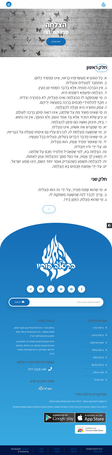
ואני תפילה (100, 379)
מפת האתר (41, 450)
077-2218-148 (37, 369)
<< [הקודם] (101, 68)
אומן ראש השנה (98, 342)
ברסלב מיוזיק (99, 335)
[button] (109, 225)
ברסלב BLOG (99, 364)
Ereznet (25, 449)
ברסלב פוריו (100, 327)
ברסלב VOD (100, 357)
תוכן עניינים (56, 41)
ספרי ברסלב (100, 372)
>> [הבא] (49, 209)
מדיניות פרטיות (74, 450)
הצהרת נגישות (57, 450)
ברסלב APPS (99, 350)
